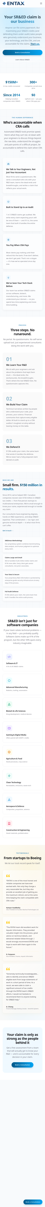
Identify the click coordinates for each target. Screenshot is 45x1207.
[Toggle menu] (41, 3)
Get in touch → (8, 530)
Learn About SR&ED (22, 60)
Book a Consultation (22, 52)
